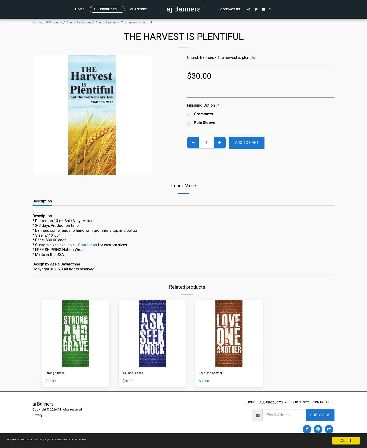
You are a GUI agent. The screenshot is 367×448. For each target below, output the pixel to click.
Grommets (200, 114)
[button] (248, 9)
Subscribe (320, 416)
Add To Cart (247, 143)
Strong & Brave (58, 374)
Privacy (37, 416)
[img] (75, 333)
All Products (53, 22)
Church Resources (78, 22)
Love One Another (214, 374)
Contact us (87, 245)
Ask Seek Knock (136, 374)
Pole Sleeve (201, 122)
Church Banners (106, 22)
